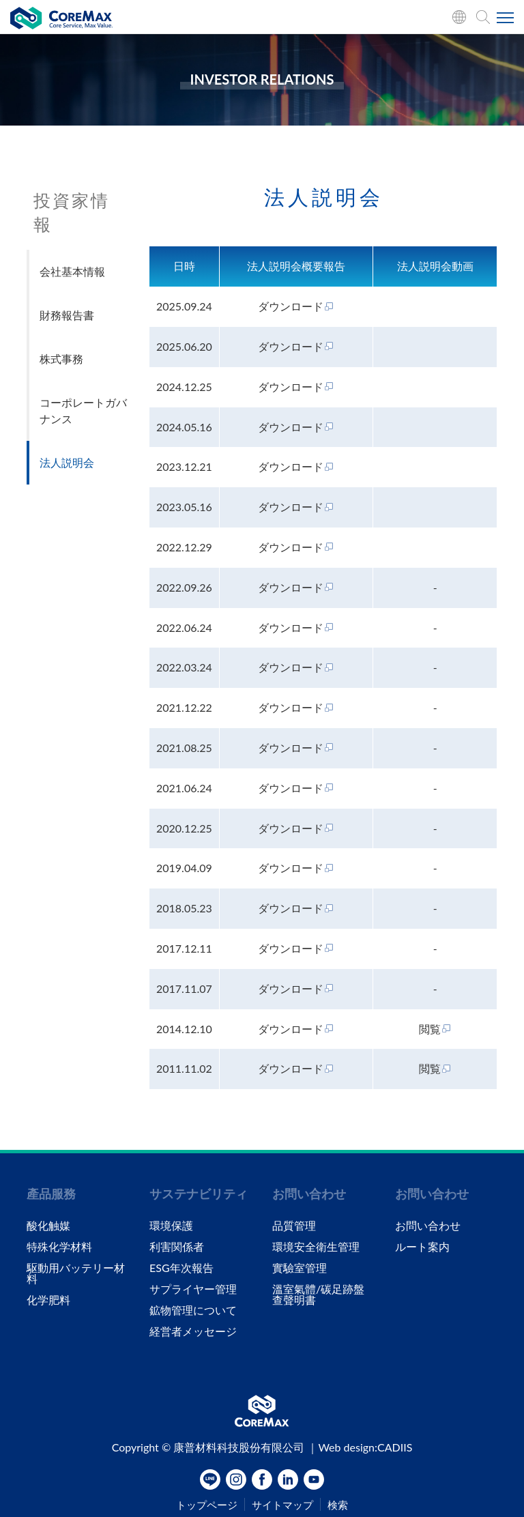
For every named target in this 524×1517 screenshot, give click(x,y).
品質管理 (294, 1225)
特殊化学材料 (59, 1246)
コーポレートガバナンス (83, 410)
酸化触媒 (48, 1225)
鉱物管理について (193, 1310)
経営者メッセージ (193, 1331)
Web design (346, 1447)
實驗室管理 (299, 1267)
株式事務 (61, 358)
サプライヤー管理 (193, 1289)
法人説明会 (67, 462)
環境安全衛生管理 (316, 1246)
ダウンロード (296, 306)
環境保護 (171, 1225)
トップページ (206, 1505)
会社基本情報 (72, 271)
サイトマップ (282, 1505)
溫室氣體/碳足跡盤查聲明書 (318, 1294)
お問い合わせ (428, 1225)
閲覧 (435, 1028)
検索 (338, 1505)
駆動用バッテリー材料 (76, 1273)
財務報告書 (67, 314)
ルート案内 (422, 1246)
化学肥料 (48, 1300)
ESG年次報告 (181, 1267)
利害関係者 (176, 1246)
